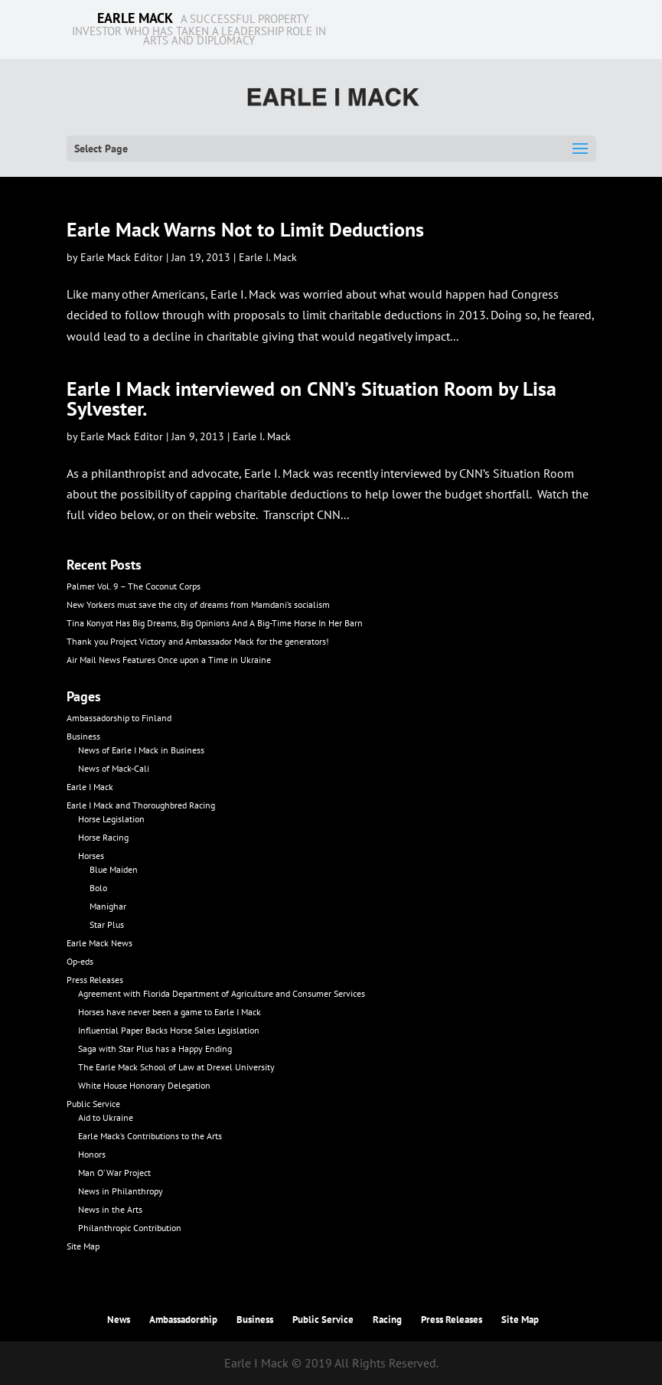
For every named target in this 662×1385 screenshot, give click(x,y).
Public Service (93, 1103)
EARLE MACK (135, 18)
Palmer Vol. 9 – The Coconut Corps (134, 586)
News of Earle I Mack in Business (141, 750)
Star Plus (107, 924)
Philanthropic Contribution (129, 1227)
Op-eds (80, 961)
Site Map (83, 1246)
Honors (92, 1154)
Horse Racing (103, 837)
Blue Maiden (114, 869)
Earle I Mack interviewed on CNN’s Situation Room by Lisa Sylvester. (311, 398)
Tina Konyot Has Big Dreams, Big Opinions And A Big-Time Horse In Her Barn (215, 623)
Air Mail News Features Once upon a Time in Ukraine (169, 659)
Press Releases (95, 979)
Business (83, 736)
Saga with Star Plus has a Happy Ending (155, 1048)
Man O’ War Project (114, 1172)
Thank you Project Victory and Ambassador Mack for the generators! (198, 641)
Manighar (108, 906)
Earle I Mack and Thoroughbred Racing (141, 805)
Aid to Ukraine (105, 1117)
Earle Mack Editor (121, 257)
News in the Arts (110, 1209)
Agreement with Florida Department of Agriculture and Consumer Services (221, 993)
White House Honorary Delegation (144, 1085)
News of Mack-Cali (113, 768)
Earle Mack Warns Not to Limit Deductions (245, 229)
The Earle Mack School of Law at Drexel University (176, 1067)
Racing (387, 1319)
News (118, 1319)
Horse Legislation (111, 819)
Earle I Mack (90, 786)
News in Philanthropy (120, 1191)
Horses (91, 855)
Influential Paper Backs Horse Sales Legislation (168, 1030)
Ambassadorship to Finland (119, 718)
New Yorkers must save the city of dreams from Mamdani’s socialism (198, 604)
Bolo (98, 887)
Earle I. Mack (268, 257)
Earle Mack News (99, 943)
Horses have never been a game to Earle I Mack (169, 1012)
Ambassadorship (183, 1319)
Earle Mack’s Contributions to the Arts (150, 1136)
